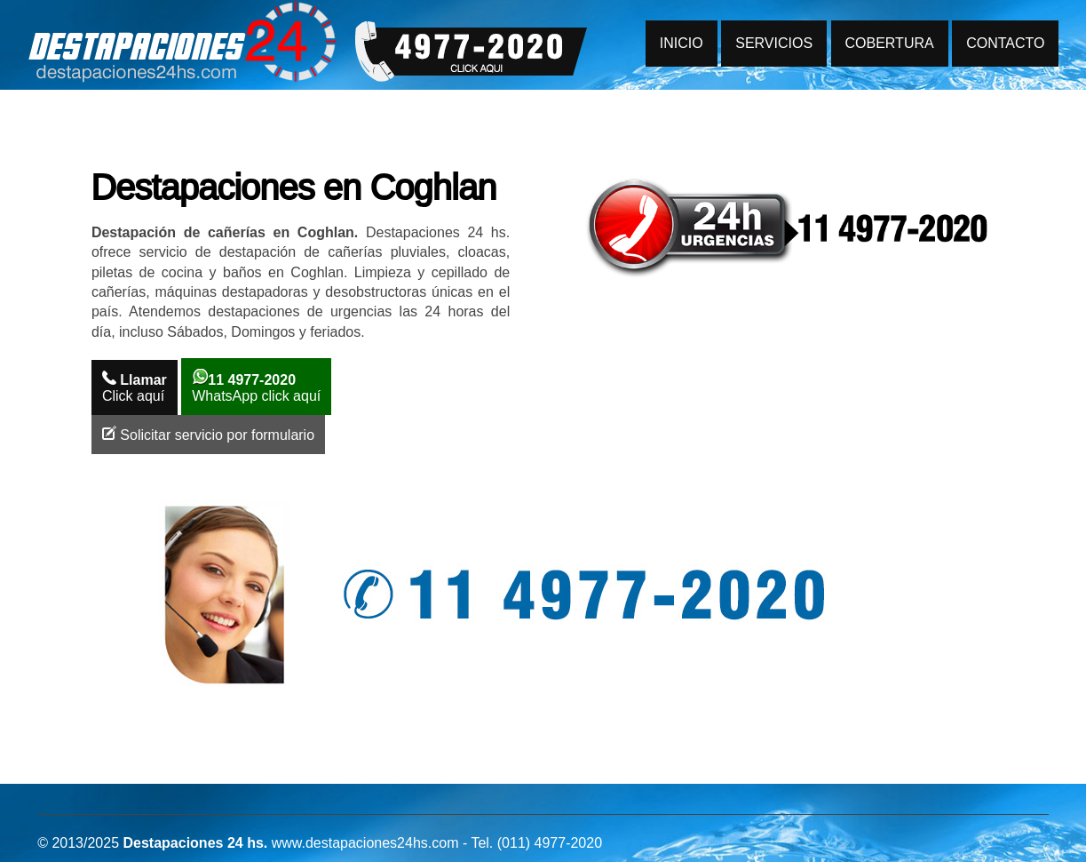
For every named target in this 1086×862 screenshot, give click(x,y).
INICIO (681, 43)
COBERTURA (889, 43)
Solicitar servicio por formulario (208, 434)
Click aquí (134, 387)
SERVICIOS (774, 43)
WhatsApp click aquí (256, 386)
